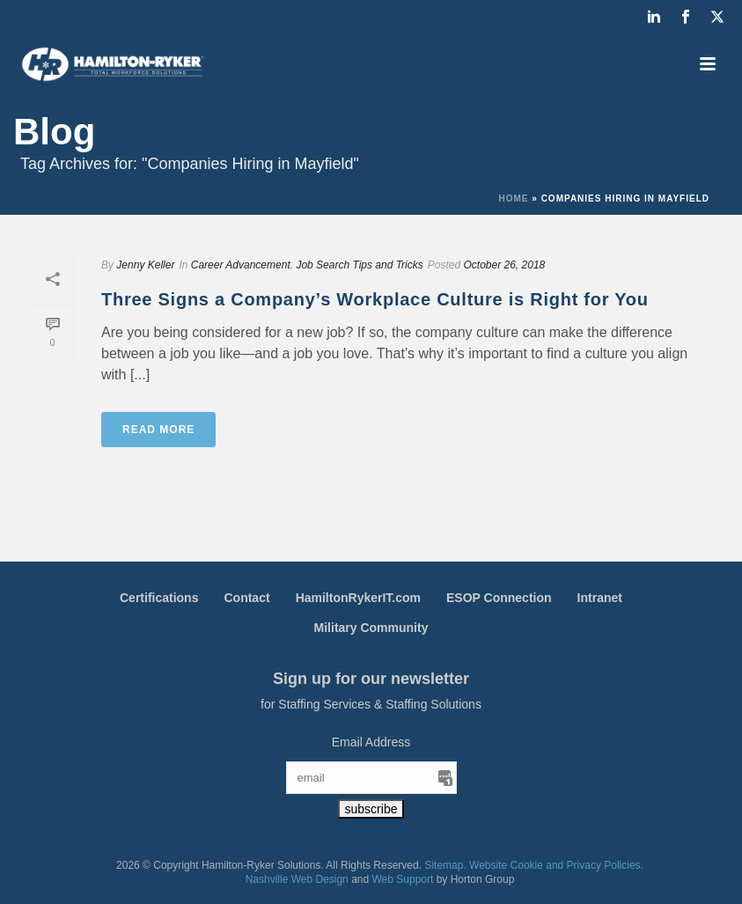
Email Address (371, 742)
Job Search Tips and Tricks (359, 265)
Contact (246, 598)
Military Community (371, 628)
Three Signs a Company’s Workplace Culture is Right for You (375, 299)
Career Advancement (240, 265)
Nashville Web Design (297, 879)
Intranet (599, 598)
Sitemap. (445, 865)
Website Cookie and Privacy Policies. (556, 865)
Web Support (403, 879)
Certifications (159, 598)
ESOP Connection (499, 598)
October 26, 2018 (505, 265)
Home (514, 198)
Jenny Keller (145, 265)
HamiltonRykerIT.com (358, 598)
